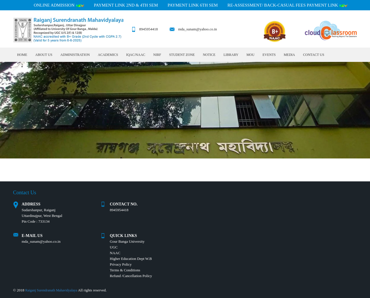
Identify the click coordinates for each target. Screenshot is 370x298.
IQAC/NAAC (135, 55)
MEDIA (289, 55)
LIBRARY (230, 55)
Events (269, 55)
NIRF (157, 55)
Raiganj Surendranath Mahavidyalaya (51, 290)
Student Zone (182, 55)
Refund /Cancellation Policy (131, 276)
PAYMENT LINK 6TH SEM (193, 5)
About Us (43, 55)
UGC (114, 247)
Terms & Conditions (125, 270)
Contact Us (313, 55)
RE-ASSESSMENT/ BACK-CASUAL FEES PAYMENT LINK (287, 5)
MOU (250, 55)
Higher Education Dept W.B (131, 258)
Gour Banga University (127, 241)
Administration (75, 55)
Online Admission (59, 5)
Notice (209, 55)
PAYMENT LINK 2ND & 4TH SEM (126, 5)
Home (22, 55)
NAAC (115, 253)
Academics (108, 55)
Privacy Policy (121, 264)
